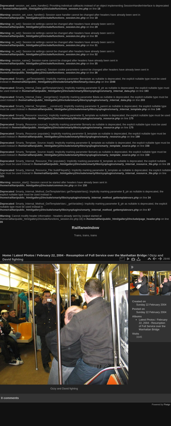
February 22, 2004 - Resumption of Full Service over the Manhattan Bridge (92, 255)
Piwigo (167, 404)
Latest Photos (24, 255)
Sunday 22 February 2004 (151, 304)
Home (6, 255)
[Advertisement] (85, 246)
